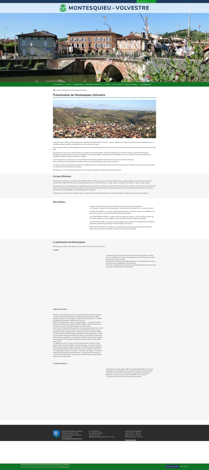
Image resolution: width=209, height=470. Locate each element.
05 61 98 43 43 (67, 437)
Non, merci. (184, 466)
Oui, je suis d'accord (172, 466)
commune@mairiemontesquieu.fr (72, 439)
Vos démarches (145, 84)
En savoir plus (64, 467)
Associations (78, 84)
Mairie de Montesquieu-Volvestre (54, 90)
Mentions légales (130, 440)
